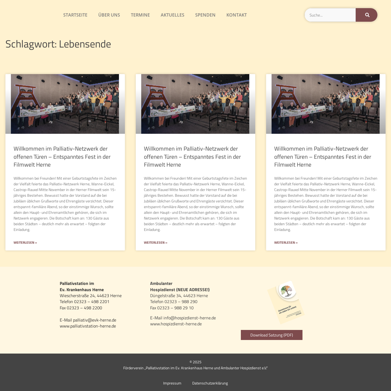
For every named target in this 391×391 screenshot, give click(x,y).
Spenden (205, 15)
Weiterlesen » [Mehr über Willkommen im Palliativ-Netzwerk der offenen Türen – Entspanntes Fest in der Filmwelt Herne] (25, 242)
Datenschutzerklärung (210, 383)
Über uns (109, 15)
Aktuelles (172, 15)
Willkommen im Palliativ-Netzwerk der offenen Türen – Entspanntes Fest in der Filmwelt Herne (62, 156)
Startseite (75, 15)
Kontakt (236, 15)
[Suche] (366, 15)
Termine (140, 15)
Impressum (172, 383)
